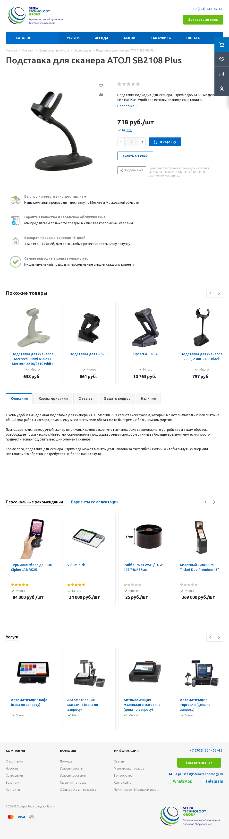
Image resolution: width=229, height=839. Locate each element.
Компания (15, 750)
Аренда (101, 38)
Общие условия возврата (78, 789)
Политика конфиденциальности (137, 789)
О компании (14, 761)
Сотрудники (14, 775)
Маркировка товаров (129, 768)
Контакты (13, 789)
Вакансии (12, 782)
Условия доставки (73, 775)
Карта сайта (122, 782)
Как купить (161, 38)
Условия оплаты (71, 768)
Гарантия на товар (73, 782)
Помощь (68, 750)
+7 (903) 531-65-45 (208, 8)
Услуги (73, 38)
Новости (12, 768)
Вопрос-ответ (124, 775)
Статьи (119, 761)
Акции (129, 38)
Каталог (23, 38)
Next (219, 293)
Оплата (193, 38)
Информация (126, 750)
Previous (211, 293)
